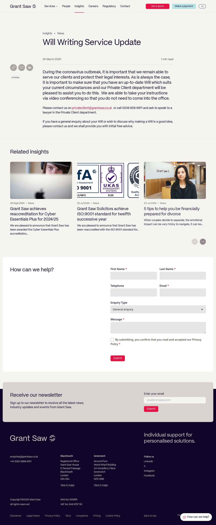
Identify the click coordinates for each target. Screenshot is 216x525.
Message (116, 319)
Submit (117, 358)
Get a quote (157, 6)
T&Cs (68, 516)
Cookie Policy (113, 516)
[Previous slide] (195, 242)
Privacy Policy (52, 516)
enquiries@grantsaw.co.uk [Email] (24, 457)
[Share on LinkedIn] (29, 67)
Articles (15, 77)
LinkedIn (148, 461)
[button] (51, 6)
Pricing (97, 516)
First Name (118, 269)
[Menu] (202, 6)
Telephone (117, 286)
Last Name (166, 269)
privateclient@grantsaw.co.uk (92, 108)
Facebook (149, 476)
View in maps (67, 485)
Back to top (150, 516)
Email (163, 286)
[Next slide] (203, 242)
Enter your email (154, 394)
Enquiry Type (119, 302)
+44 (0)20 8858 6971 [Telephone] (20, 461)
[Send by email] (21, 67)
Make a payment (184, 6)
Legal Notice (33, 516)
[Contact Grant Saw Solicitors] (196, 517)
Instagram (149, 471)
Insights (47, 33)
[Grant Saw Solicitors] (23, 6)
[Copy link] (13, 67)
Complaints (82, 516)
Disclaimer (15, 516)
